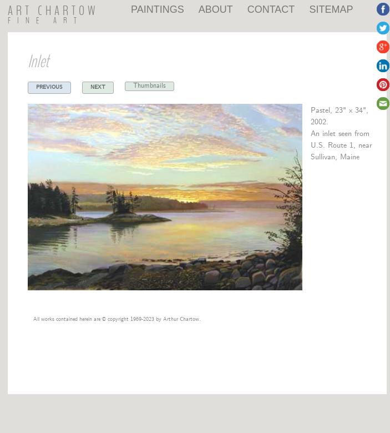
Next (97, 86)
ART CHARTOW (53, 11)
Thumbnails (149, 86)
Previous (49, 86)
